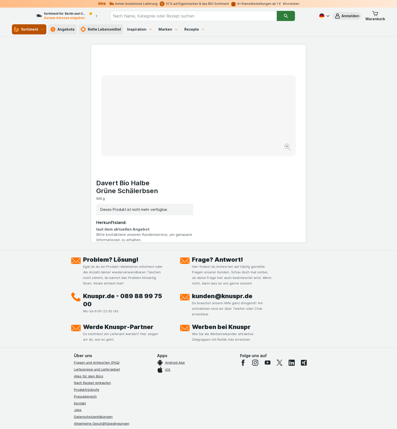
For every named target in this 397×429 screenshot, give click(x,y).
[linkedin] (292, 270)
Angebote (62, 29)
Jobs (78, 317)
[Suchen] (295, 16)
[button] (346, 16)
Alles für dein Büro (88, 284)
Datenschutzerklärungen (93, 324)
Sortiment (29, 29)
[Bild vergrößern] (180, 132)
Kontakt (80, 311)
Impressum (82, 338)
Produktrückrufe (86, 297)
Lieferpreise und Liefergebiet (97, 277)
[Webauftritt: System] (173, 419)
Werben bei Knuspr (221, 234)
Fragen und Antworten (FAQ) (97, 270)
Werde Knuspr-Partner (118, 234)
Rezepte (194, 29)
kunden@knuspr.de (222, 203)
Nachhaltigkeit (85, 351)
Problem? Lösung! (110, 167)
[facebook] (243, 270)
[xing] (304, 270)
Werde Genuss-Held (90, 344)
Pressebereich (85, 304)
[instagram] (255, 270)
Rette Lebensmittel (101, 29)
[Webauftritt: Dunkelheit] (221, 419)
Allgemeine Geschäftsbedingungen (101, 331)
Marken (168, 29)
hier (159, 385)
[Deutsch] (323, 16)
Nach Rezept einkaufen (92, 290)
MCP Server (83, 365)
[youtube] (267, 270)
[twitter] (279, 270)
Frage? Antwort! (217, 167)
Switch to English (208, 398)
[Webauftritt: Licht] (196, 419)
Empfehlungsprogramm (92, 358)
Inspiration (139, 29)
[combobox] (203, 16)
